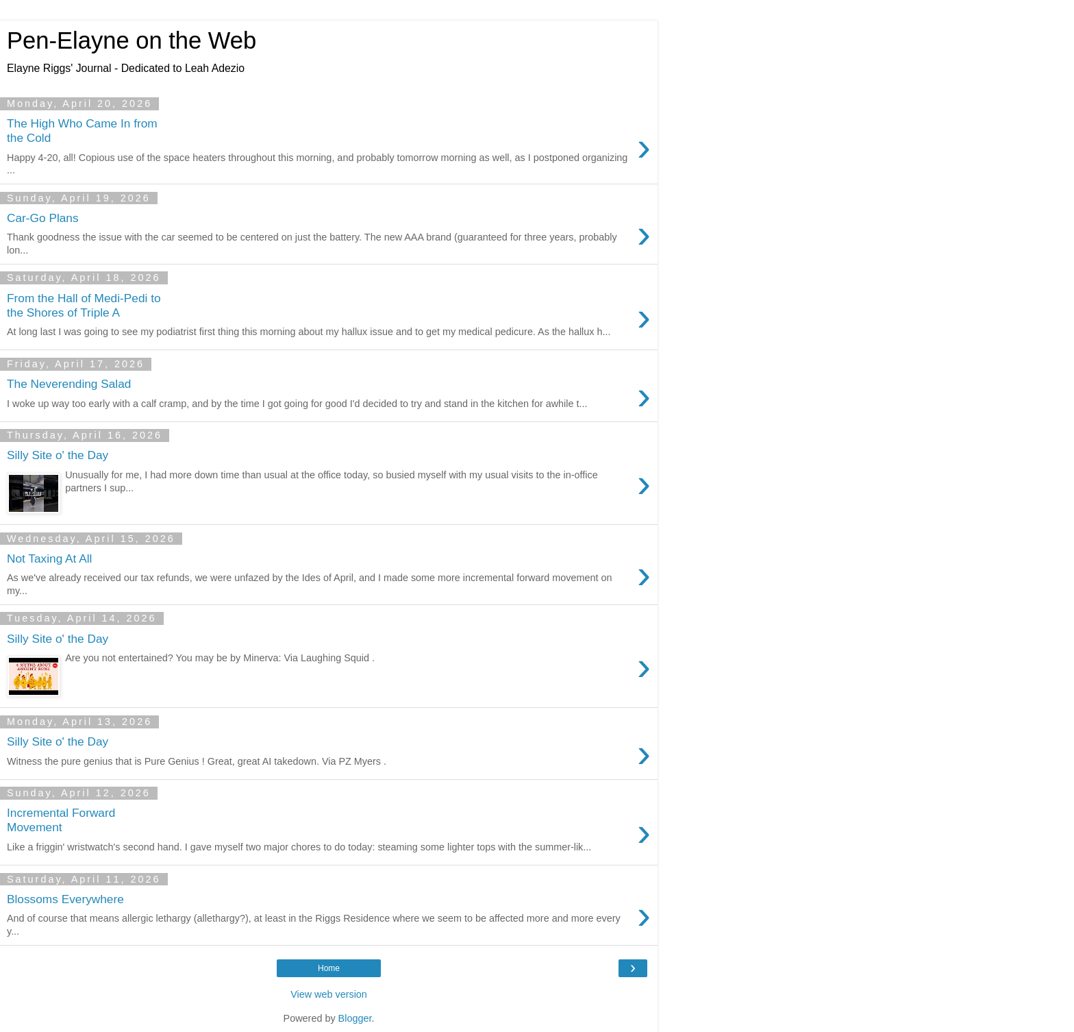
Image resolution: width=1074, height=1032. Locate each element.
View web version (328, 994)
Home (329, 968)
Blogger (355, 1018)
